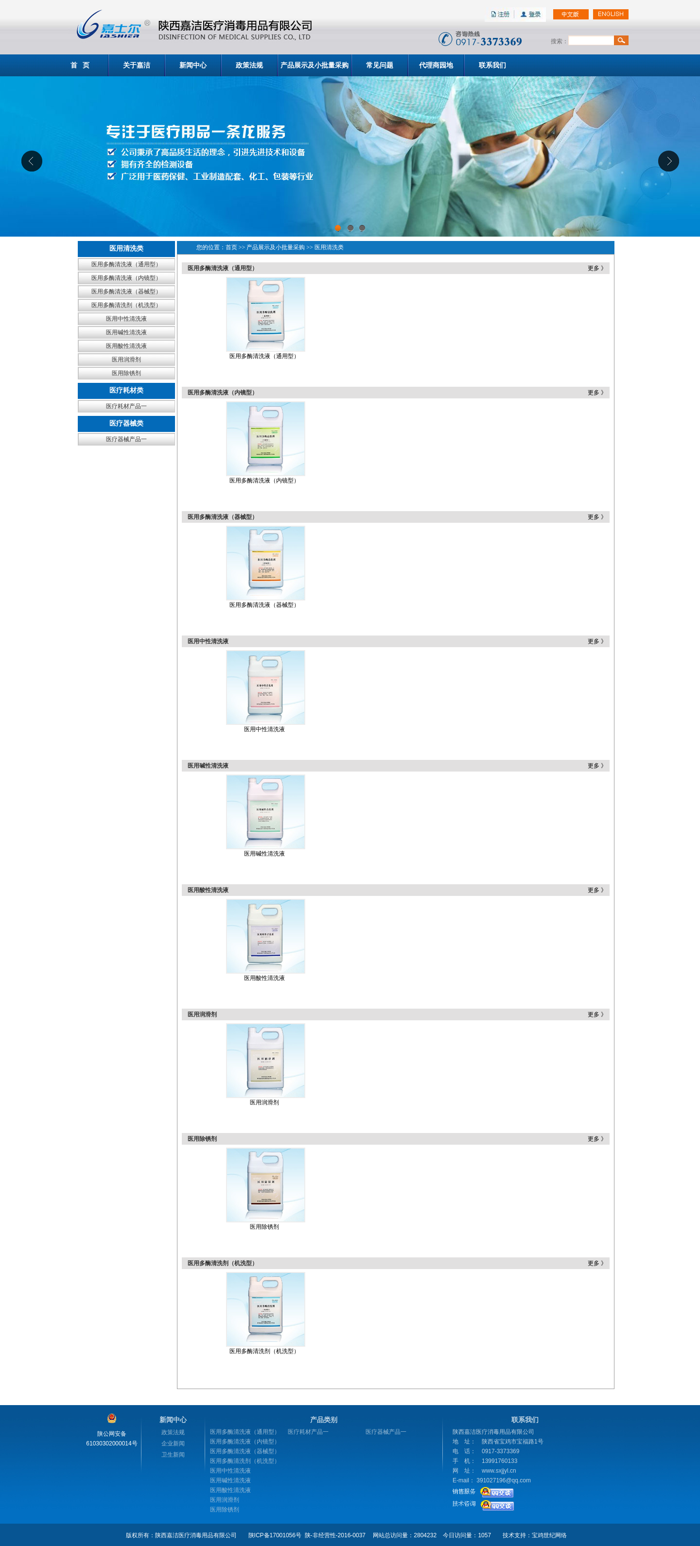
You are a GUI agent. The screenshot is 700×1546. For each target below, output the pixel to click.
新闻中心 (193, 65)
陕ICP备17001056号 (274, 1535)
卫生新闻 (173, 1454)
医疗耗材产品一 (126, 406)
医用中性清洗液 (126, 318)
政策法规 (249, 65)
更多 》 (597, 268)
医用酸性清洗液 (126, 346)
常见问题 (379, 65)
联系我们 (492, 65)
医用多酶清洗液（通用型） (126, 264)
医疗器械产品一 (126, 439)
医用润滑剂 (126, 359)
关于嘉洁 (136, 65)
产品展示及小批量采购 (314, 65)
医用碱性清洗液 (126, 332)
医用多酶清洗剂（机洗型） (126, 305)
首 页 (80, 65)
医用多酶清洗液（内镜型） (126, 278)
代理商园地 (436, 65)
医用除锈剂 (126, 373)
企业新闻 (173, 1443)
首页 (231, 247)
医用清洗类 (329, 247)
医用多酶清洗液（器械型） (126, 291)
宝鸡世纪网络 (549, 1535)
